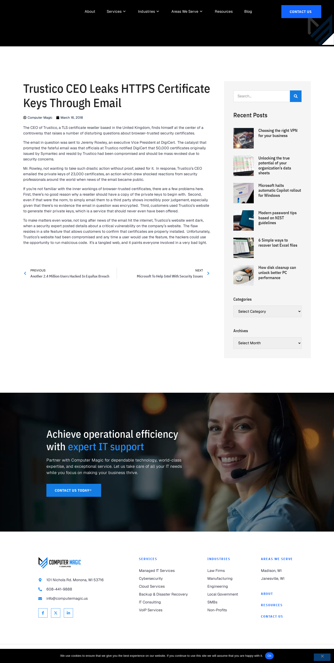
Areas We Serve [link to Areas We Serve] (277, 559)
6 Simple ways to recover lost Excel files (277, 242)
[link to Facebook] (43, 613)
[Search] (296, 96)
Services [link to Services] (148, 559)
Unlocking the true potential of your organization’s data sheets (274, 165)
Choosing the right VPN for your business (278, 133)
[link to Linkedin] (68, 613)
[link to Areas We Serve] (184, 11)
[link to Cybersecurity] (164, 578)
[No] (322, 657)
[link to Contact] (278, 616)
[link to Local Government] (224, 594)
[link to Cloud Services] (164, 586)
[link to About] (90, 11)
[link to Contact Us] (301, 11)
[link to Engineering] (224, 586)
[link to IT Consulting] (164, 602)
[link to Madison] (278, 571)
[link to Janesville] (278, 578)
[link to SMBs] (224, 602)
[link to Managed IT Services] (164, 571)
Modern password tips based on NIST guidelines (277, 217)
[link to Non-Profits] (224, 610)
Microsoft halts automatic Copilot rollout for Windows (279, 190)
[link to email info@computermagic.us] (79, 598)
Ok (269, 655)
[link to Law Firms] (224, 571)
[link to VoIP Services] (164, 610)
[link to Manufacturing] (224, 578)
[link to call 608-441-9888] (79, 589)
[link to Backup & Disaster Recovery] (164, 594)
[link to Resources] (224, 11)
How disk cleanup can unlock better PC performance (277, 272)
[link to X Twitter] (55, 613)
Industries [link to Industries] (218, 559)
